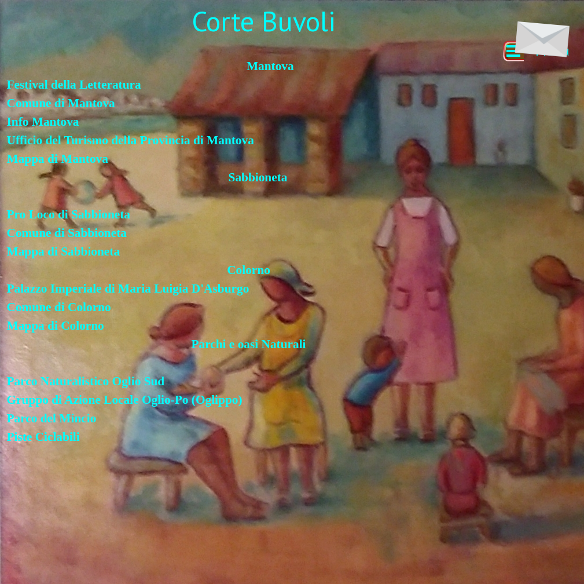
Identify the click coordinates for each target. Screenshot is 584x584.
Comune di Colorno (59, 307)
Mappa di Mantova (57, 159)
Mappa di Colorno (55, 326)
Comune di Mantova (61, 103)
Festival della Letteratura (74, 85)
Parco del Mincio (52, 418)
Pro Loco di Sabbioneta (72, 214)
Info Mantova (43, 122)
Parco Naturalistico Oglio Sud (86, 381)
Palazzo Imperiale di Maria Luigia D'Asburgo (128, 288)
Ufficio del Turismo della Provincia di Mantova (130, 140)
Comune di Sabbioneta (67, 233)
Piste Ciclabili (43, 437)
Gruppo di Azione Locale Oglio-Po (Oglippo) (125, 400)
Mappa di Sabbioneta (63, 251)
